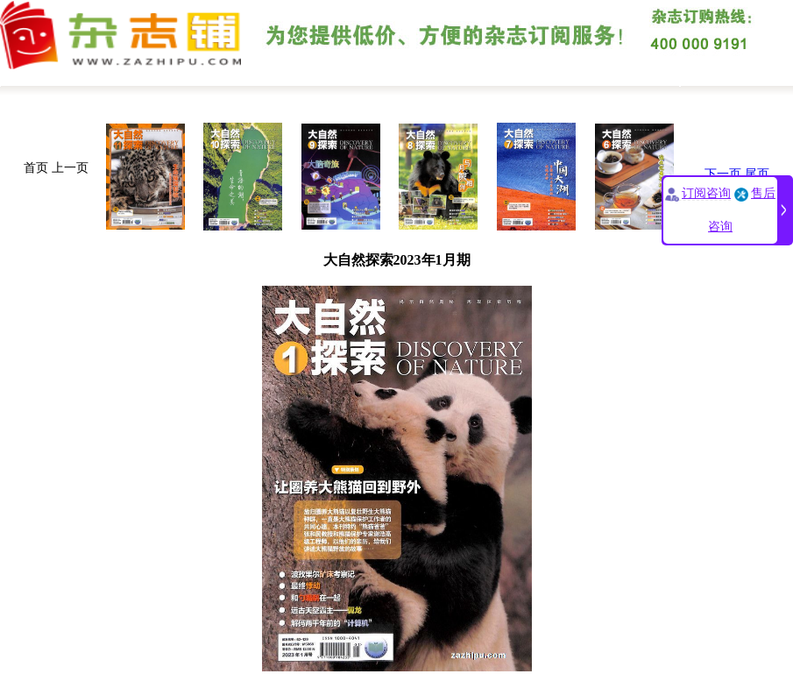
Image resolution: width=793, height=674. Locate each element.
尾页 (757, 174)
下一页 (722, 174)
